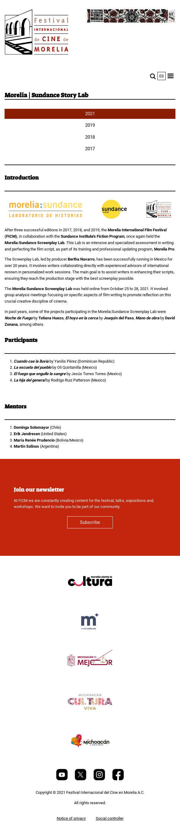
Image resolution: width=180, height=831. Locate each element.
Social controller (110, 818)
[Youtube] (62, 779)
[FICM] (37, 33)
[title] (90, 595)
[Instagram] (99, 779)
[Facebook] (118, 779)
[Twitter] (81, 779)
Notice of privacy (71, 818)
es (161, 76)
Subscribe (90, 522)
